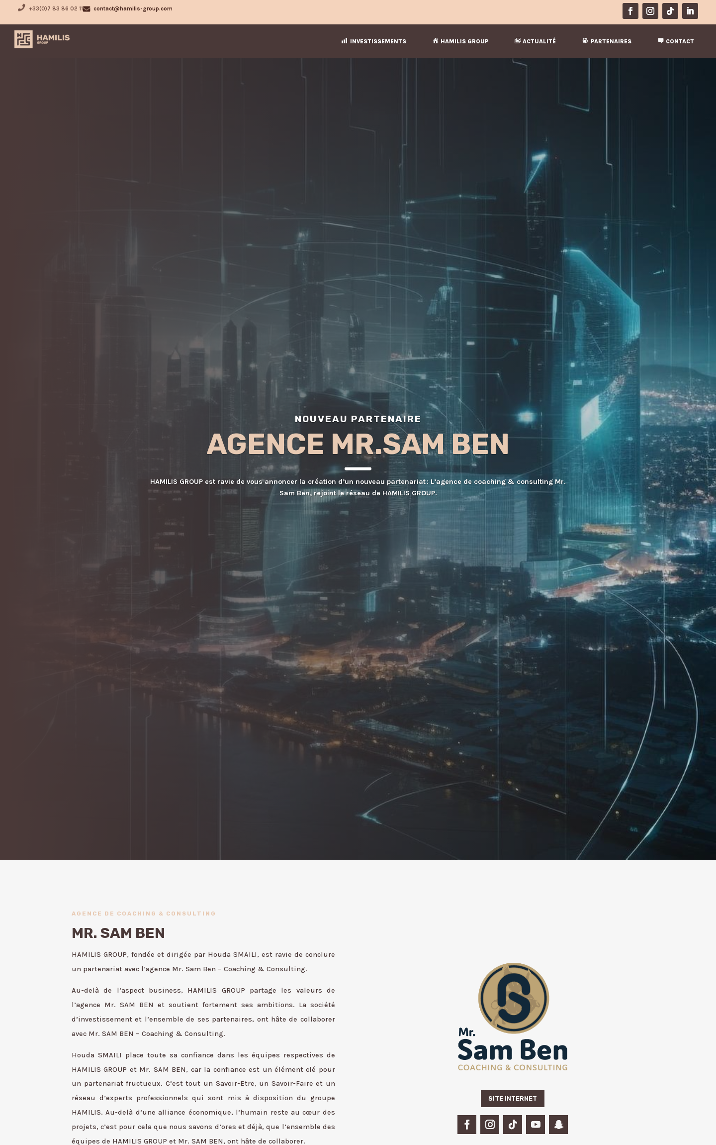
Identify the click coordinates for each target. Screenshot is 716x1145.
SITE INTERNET (512, 1098)
